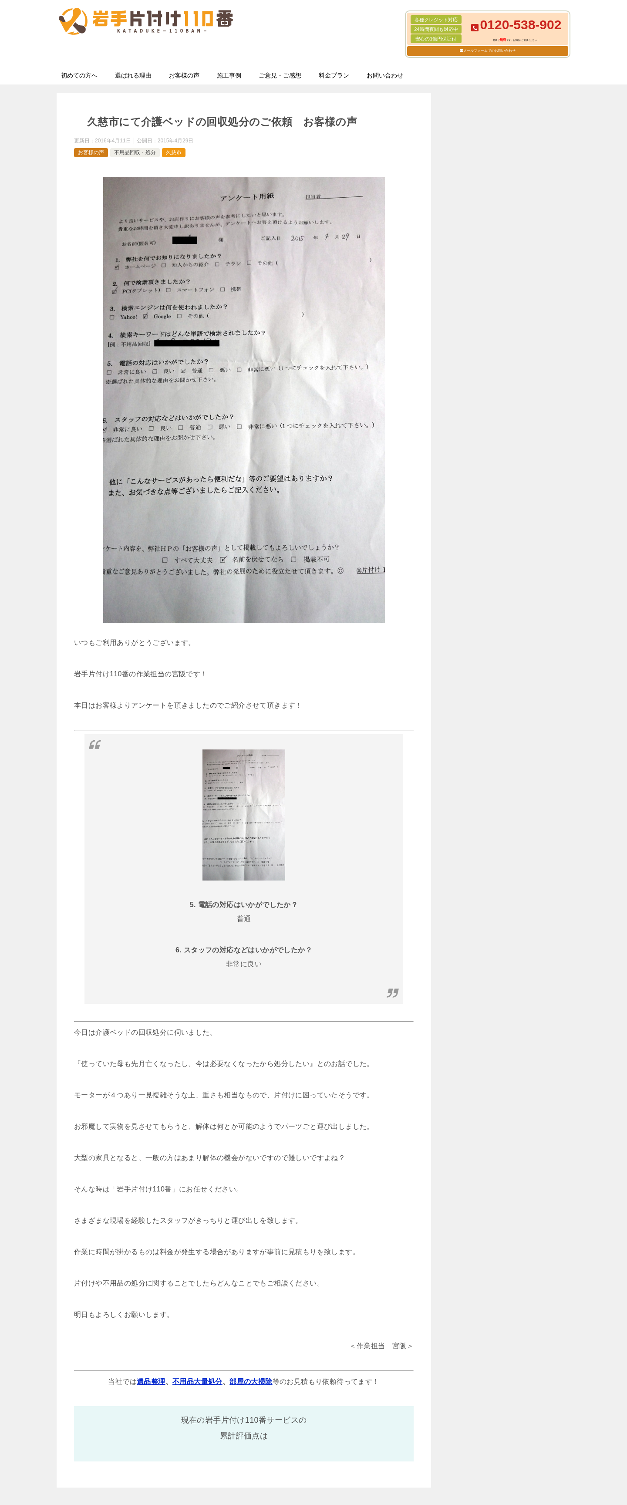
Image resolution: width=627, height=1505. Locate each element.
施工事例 (229, 75)
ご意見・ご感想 (280, 75)
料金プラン (334, 75)
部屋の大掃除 (250, 1381)
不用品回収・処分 (135, 152)
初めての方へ (79, 75)
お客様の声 (184, 75)
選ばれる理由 (133, 75)
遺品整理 (151, 1381)
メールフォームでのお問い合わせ (489, 51)
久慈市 (174, 152)
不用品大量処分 (197, 1381)
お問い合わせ (385, 75)
